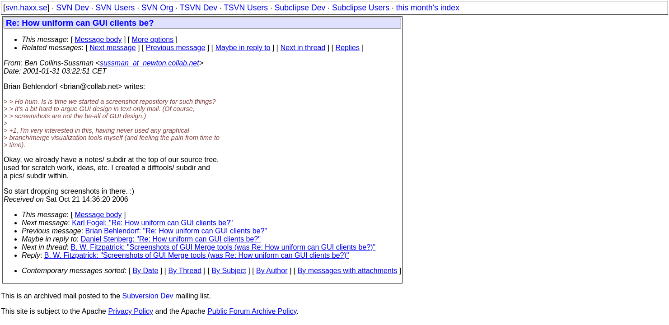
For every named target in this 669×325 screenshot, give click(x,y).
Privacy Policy (130, 311)
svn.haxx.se (26, 7)
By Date (145, 270)
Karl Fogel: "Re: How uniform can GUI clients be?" (152, 223)
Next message (112, 47)
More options (153, 39)
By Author (271, 270)
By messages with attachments (348, 270)
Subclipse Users (360, 7)
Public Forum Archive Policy (251, 311)
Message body (98, 39)
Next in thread (303, 47)
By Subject (228, 270)
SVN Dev (72, 7)
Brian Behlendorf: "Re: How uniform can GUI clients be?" (176, 231)
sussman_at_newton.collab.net (149, 63)
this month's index (427, 7)
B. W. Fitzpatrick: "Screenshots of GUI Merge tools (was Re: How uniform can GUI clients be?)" (223, 247)
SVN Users (115, 7)
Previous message (176, 47)
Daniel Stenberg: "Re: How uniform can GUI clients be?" (171, 239)
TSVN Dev (198, 7)
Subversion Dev (147, 296)
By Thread (185, 270)
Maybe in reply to (243, 47)
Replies (348, 47)
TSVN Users (246, 7)
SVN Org (157, 7)
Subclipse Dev (300, 7)
